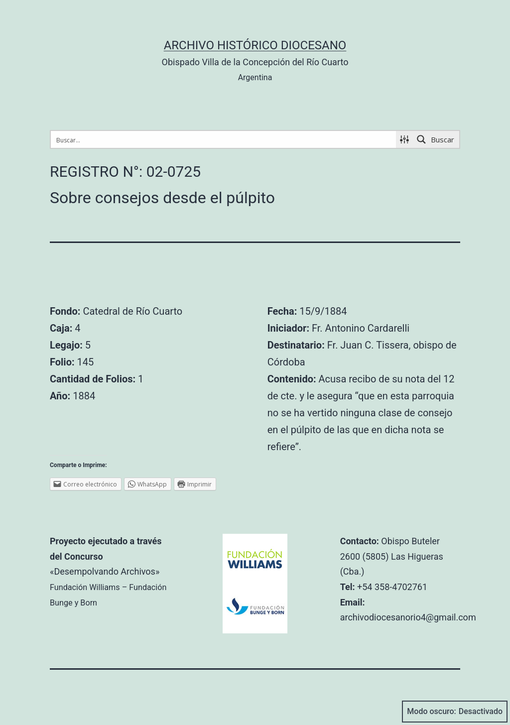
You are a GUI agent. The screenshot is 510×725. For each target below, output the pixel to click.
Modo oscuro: (455, 712)
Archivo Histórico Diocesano (255, 45)
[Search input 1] (223, 139)
